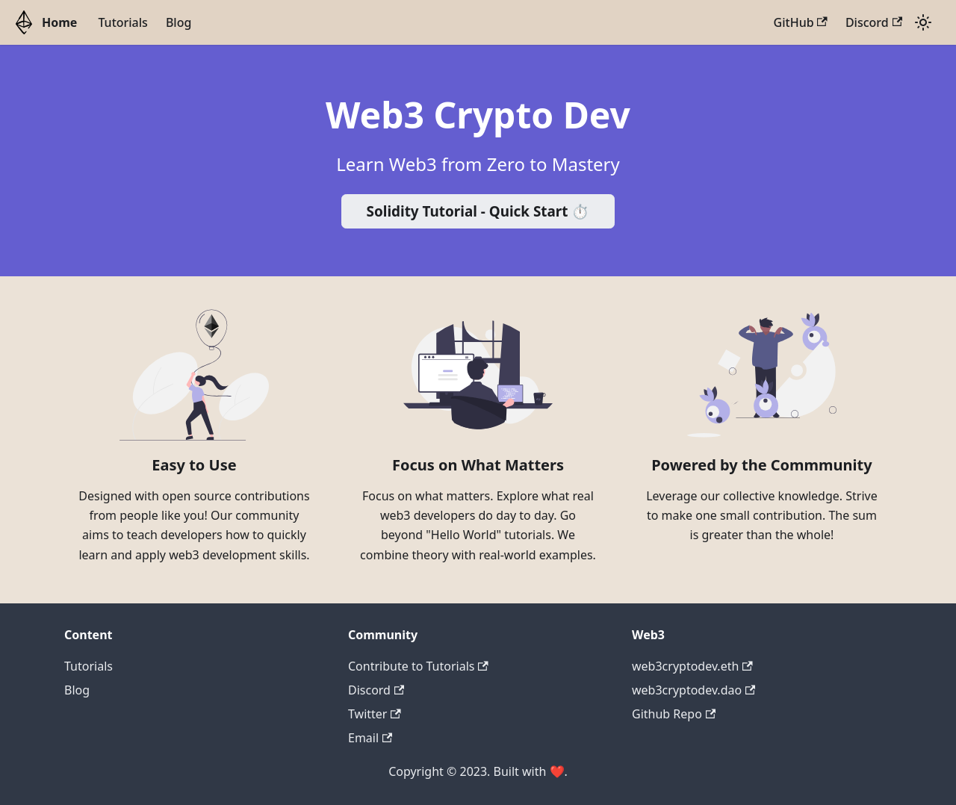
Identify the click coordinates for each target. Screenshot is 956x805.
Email (370, 738)
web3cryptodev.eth (692, 666)
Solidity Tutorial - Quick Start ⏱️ (478, 211)
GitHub (801, 22)
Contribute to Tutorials (418, 666)
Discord (873, 22)
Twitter (374, 714)
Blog (178, 22)
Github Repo (674, 714)
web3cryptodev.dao (693, 690)
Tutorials (122, 22)
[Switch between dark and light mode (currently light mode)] (923, 22)
